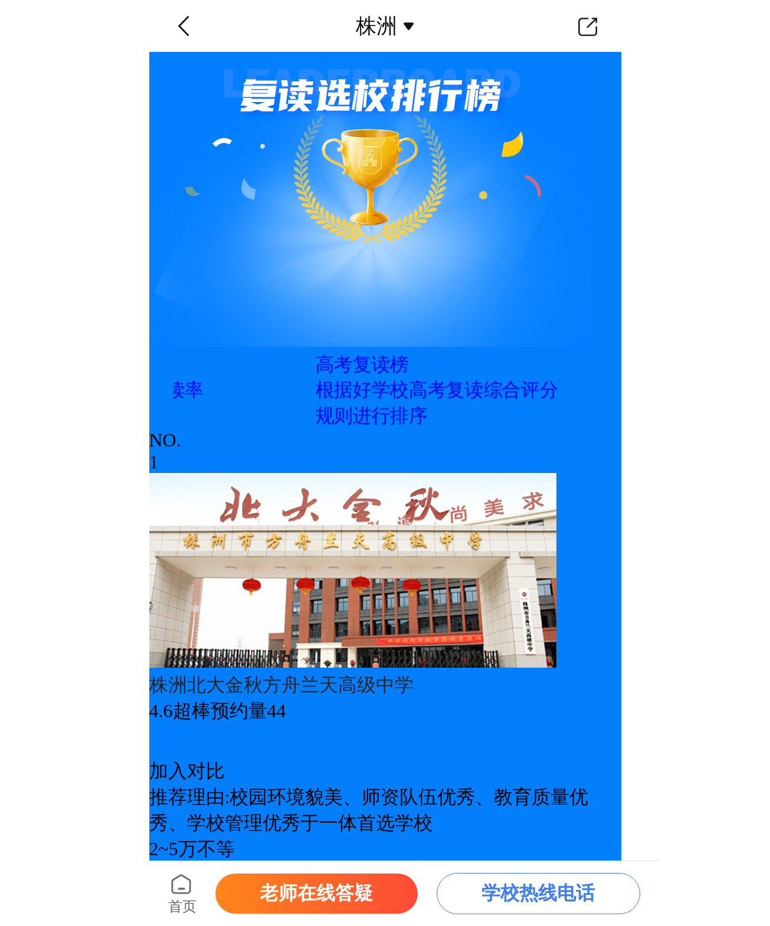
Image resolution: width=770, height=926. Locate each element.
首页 (182, 906)
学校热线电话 (538, 893)
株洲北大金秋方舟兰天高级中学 (281, 684)
